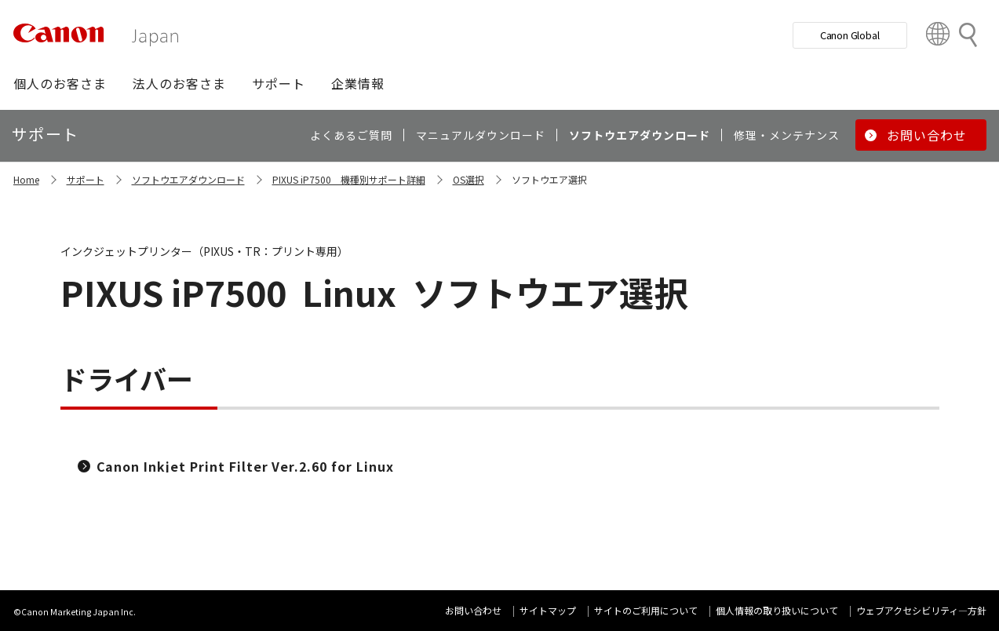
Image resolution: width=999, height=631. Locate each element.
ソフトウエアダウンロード (188, 179)
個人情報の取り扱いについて (777, 610)
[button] (60, 83)
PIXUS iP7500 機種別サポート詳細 (348, 179)
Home (26, 179)
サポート (85, 179)
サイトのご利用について (646, 610)
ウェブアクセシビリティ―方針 (921, 610)
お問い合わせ (473, 610)
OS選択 (468, 179)
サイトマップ (548, 610)
